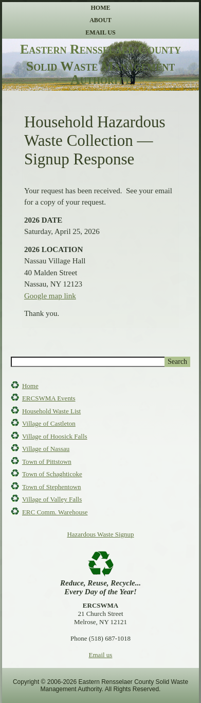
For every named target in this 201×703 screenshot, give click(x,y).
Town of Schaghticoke (52, 474)
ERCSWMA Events (49, 398)
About (100, 20)
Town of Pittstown (46, 461)
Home (101, 7)
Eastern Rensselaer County (100, 49)
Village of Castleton (49, 423)
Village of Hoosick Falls (54, 436)
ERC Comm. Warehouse (55, 512)
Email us (101, 655)
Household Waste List (51, 411)
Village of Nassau (45, 449)
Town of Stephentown (51, 487)
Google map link (50, 296)
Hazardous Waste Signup (100, 534)
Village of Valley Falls (52, 499)
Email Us (100, 32)
